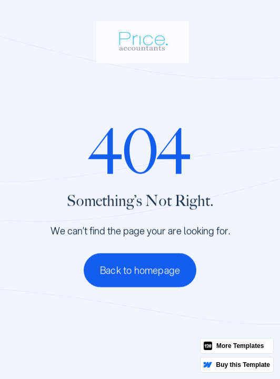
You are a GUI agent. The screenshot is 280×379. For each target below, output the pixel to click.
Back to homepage (140, 270)
